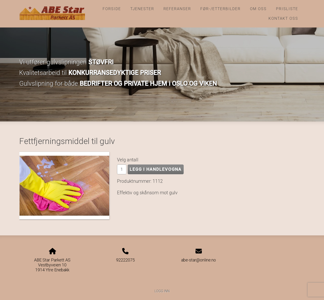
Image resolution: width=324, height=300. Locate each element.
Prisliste (287, 9)
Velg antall (127, 160)
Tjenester (142, 9)
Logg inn (162, 291)
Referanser (177, 9)
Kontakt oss (283, 18)
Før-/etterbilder (220, 9)
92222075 (125, 259)
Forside (112, 9)
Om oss (258, 9)
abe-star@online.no (198, 259)
